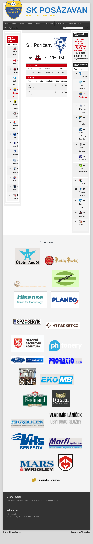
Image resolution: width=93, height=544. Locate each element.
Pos (9, 44)
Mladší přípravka (11, 28)
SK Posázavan (10, 23)
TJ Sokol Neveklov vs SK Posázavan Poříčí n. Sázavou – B (80, 45)
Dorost (38, 23)
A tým (21, 23)
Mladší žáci (60, 23)
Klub (81, 69)
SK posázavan (57, 10)
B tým (30, 23)
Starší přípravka (74, 23)
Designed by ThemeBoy (80, 532)
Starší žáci (48, 23)
